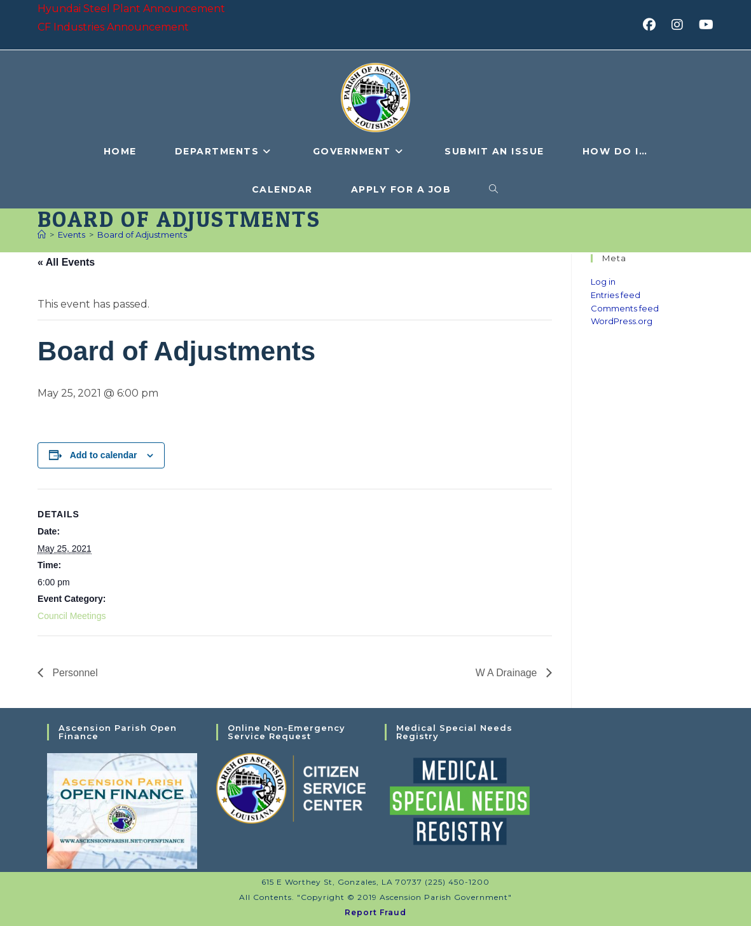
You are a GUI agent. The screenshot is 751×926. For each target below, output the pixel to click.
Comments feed (625, 308)
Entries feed (615, 295)
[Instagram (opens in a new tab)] (681, 24)
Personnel (74, 672)
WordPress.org (621, 321)
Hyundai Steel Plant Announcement (131, 9)
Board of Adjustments (142, 234)
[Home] (42, 234)
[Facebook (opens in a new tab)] (653, 24)
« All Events (66, 262)
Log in (603, 281)
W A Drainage (506, 672)
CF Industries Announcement (113, 27)
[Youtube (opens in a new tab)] (704, 24)
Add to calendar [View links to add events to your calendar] (103, 455)
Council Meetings (72, 616)
